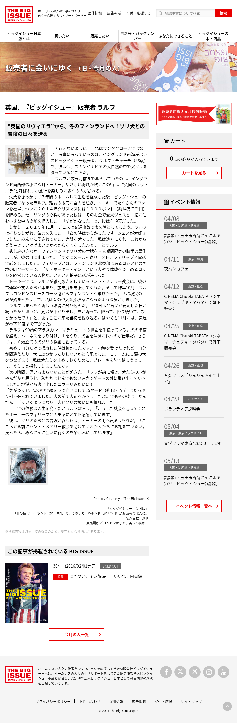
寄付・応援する (138, 12)
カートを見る (194, 173)
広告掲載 (114, 12)
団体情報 (95, 12)
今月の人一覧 (77, 634)
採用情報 (116, 701)
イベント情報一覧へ (194, 506)
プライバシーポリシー (53, 701)
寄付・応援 (163, 701)
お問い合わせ (89, 701)
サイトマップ (191, 701)
